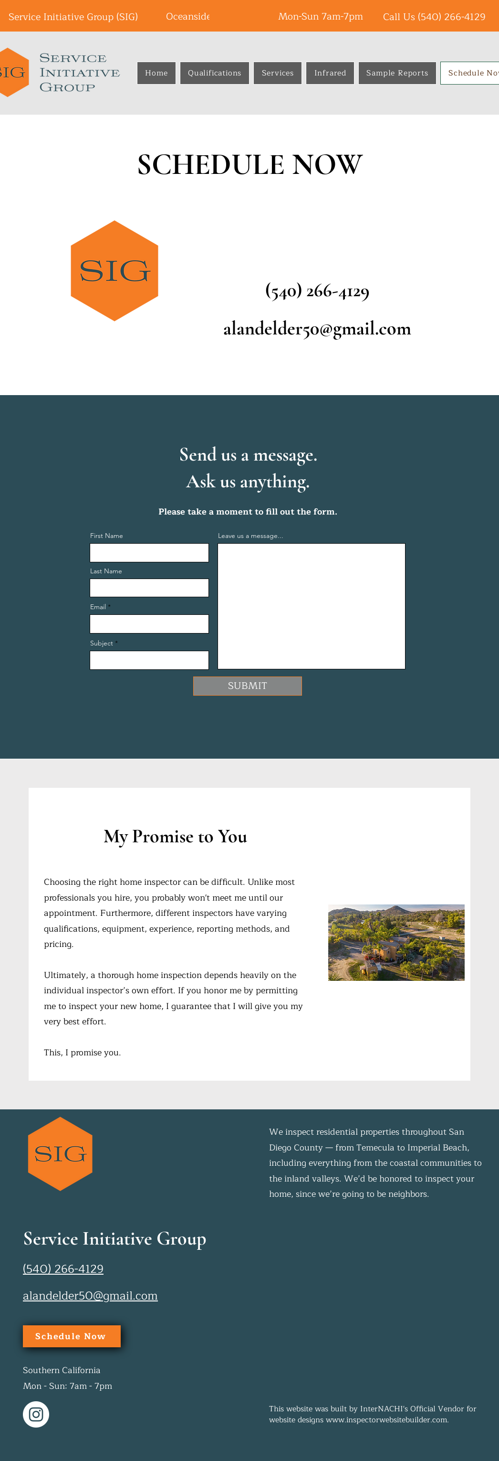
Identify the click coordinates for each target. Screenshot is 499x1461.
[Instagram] (36, 1414)
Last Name (106, 571)
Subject (101, 643)
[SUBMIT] (247, 686)
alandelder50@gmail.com (317, 328)
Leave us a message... (250, 535)
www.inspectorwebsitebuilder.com (386, 1420)
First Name (106, 535)
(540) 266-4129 (452, 17)
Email (98, 606)
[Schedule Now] (72, 1336)
